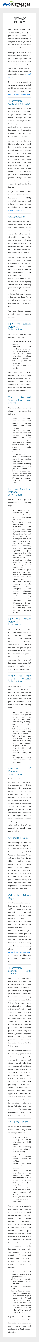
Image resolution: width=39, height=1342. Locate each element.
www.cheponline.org (15, 210)
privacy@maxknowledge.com (19, 94)
